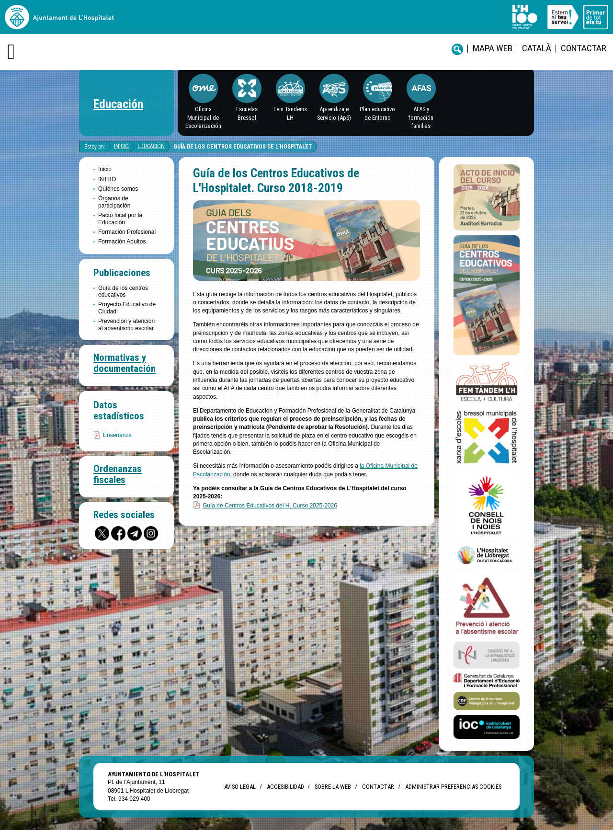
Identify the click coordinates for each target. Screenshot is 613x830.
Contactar (583, 48)
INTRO (107, 179)
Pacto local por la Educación (120, 218)
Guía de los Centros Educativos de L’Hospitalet (242, 146)
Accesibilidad (285, 786)
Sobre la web (333, 786)
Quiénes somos (118, 188)
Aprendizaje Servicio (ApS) (334, 113)
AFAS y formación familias (421, 117)
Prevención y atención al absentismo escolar (126, 324)
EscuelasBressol (247, 113)
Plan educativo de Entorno (377, 113)
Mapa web (492, 48)
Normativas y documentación (124, 363)
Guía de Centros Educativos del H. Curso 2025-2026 (270, 505)
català (536, 48)
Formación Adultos (122, 241)
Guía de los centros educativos (123, 291)
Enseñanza (117, 435)
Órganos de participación (114, 201)
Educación (118, 104)
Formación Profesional (127, 232)
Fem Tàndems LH (290, 113)
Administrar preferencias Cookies (453, 786)
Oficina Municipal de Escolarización (203, 117)
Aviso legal (240, 786)
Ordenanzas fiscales (117, 474)
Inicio (121, 146)
